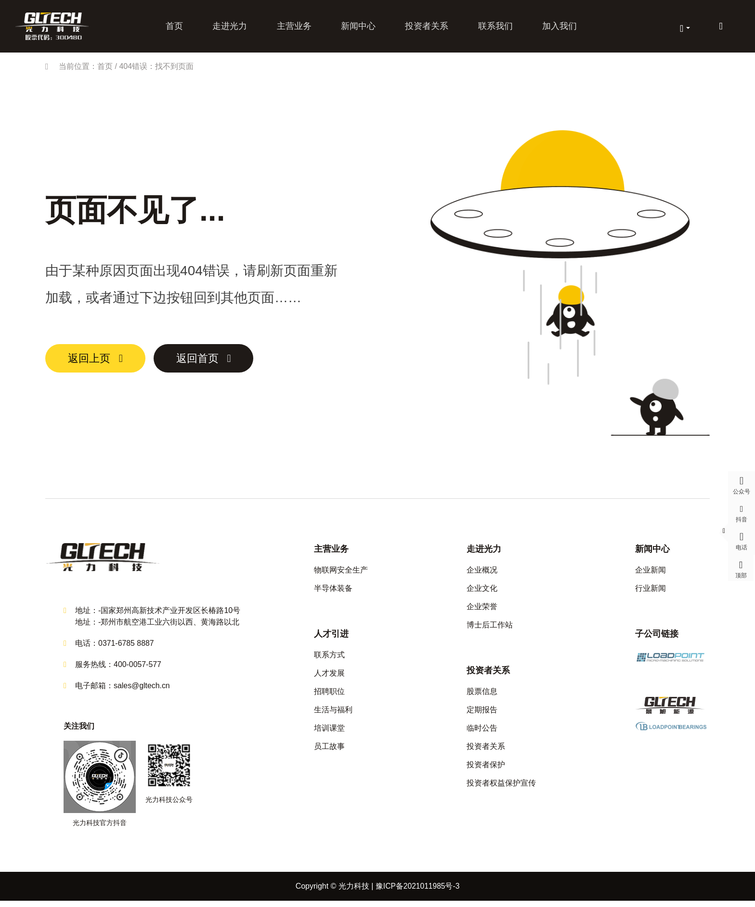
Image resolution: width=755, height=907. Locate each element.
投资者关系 (426, 28)
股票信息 (482, 696)
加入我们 (557, 28)
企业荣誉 (482, 611)
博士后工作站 (490, 629)
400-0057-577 (138, 671)
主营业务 (294, 28)
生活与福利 (333, 714)
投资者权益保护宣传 (501, 787)
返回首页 (212, 362)
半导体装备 (333, 592)
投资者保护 (486, 769)
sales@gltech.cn (142, 692)
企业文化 (482, 592)
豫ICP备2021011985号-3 (417, 892)
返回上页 (93, 362)
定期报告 (482, 714)
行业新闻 (650, 592)
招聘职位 (329, 696)
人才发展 (329, 677)
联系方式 (329, 659)
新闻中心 (358, 28)
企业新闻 (650, 574)
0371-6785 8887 (126, 649)
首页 (176, 28)
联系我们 (494, 28)
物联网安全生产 (341, 574)
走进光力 (231, 28)
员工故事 (329, 751)
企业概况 (482, 574)
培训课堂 (329, 732)
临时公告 (482, 732)
